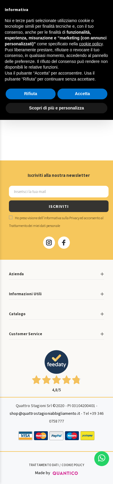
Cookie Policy (73, 465)
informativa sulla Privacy (61, 218)
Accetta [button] (82, 93)
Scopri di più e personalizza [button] (56, 108)
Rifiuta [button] (30, 93)
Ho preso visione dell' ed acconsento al (56, 222)
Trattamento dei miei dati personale (34, 225)
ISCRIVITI (58, 207)
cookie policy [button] (91, 43)
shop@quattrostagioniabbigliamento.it (45, 414)
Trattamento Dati (44, 465)
